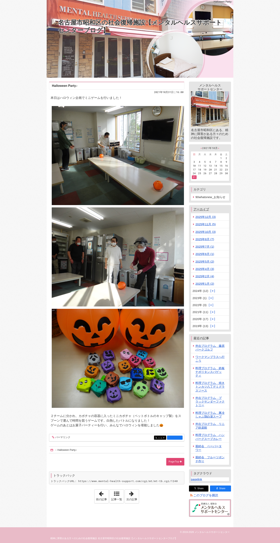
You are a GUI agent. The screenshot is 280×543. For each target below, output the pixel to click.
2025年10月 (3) (205, 231)
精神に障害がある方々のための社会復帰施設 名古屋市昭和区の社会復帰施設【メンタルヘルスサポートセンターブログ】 (113, 538)
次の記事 (132, 495)
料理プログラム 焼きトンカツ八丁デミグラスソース (210, 386)
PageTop (174, 461)
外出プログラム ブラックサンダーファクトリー (210, 401)
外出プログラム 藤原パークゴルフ (210, 347)
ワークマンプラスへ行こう (210, 358)
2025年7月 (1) (204, 246)
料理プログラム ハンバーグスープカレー (210, 436)
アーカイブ (201, 209)
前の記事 (102, 495)
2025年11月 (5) (205, 224)
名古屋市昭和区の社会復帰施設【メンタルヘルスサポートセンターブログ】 (140, 26)
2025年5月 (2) (204, 261)
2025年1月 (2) (204, 283)
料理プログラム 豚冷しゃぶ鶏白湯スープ (210, 414)
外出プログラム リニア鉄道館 (210, 425)
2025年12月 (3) (205, 216)
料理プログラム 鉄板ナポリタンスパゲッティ (210, 371)
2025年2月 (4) (204, 276)
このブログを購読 (205, 495)
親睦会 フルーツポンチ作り (210, 459)
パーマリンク (62, 437)
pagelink (196, 479)
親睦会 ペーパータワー (208, 448)
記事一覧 (116, 499)
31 (194, 177)
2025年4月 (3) (204, 269)
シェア (162, 438)
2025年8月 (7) (204, 239)
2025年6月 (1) (204, 254)
